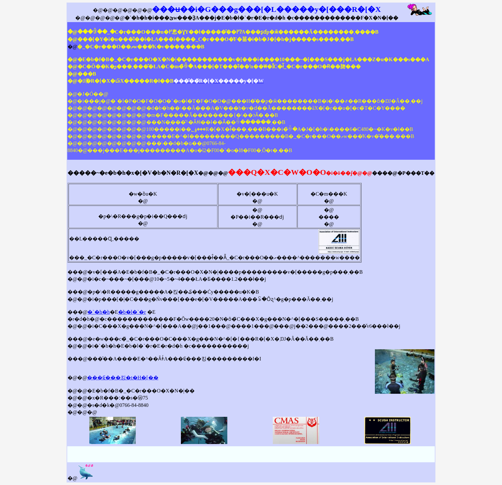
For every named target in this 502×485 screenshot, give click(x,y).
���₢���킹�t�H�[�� (122, 377)
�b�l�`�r (132, 312)
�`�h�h (98, 312)
